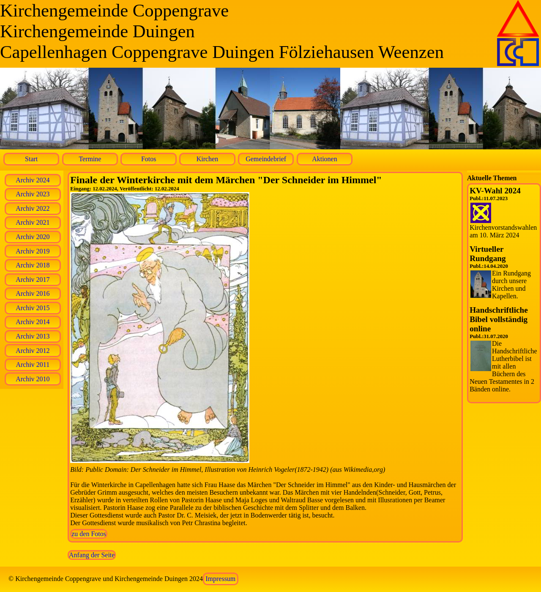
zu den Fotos (88, 533)
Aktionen (324, 158)
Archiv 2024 (32, 180)
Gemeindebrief (266, 158)
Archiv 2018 (32, 265)
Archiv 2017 (32, 279)
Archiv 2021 (32, 222)
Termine (90, 158)
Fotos (148, 158)
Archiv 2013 (32, 336)
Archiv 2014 (32, 321)
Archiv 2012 (32, 350)
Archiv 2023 (32, 194)
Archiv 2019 (32, 251)
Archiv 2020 (32, 236)
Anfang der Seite (92, 555)
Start (31, 158)
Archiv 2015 (32, 307)
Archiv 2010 (32, 379)
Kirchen (208, 158)
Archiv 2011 (32, 364)
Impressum (220, 578)
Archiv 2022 (32, 208)
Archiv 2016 (32, 293)
